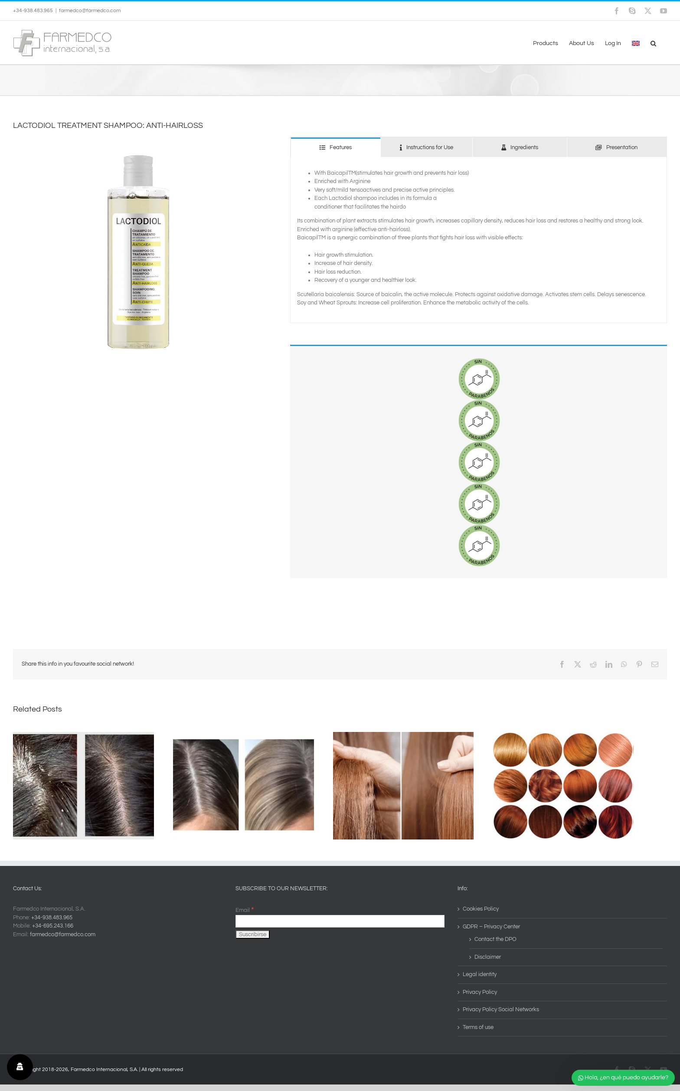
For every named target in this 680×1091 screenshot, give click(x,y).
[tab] (335, 147)
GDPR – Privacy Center (491, 927)
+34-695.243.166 (52, 926)
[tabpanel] (478, 240)
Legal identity (480, 974)
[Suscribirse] (252, 934)
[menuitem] (636, 42)
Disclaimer (487, 957)
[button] (653, 42)
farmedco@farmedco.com (90, 10)
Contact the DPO (495, 939)
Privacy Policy (480, 992)
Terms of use (478, 1027)
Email (244, 910)
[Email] (340, 921)
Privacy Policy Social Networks (501, 1009)
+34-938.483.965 (51, 918)
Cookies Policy (481, 909)
